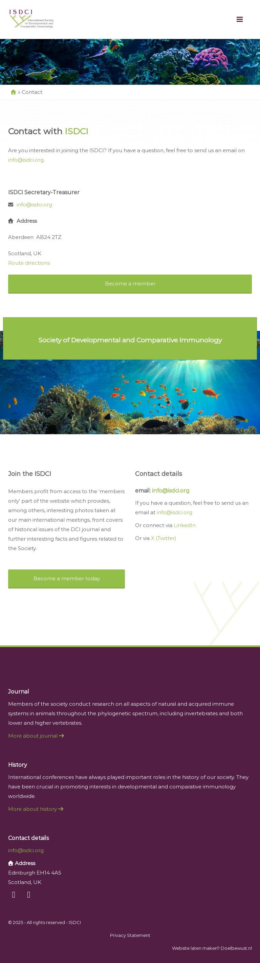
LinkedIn (185, 525)
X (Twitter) (163, 538)
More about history (35, 809)
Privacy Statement (130, 935)
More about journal (35, 736)
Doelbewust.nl (236, 948)
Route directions (29, 263)
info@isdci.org (26, 160)
